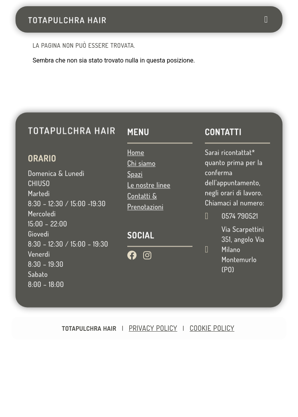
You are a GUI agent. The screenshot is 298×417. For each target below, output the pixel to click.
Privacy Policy (153, 328)
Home (135, 174)
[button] (266, 19)
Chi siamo (141, 185)
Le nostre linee (148, 207)
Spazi (134, 196)
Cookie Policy (212, 328)
